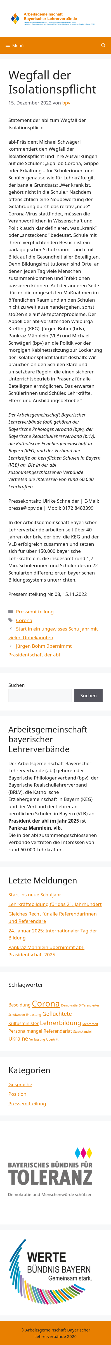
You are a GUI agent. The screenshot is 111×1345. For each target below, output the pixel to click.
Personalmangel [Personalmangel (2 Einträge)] (25, 1031)
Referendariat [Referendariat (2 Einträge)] (58, 1031)
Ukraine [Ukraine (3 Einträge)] (18, 1038)
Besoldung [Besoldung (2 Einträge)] (19, 1005)
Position (17, 1094)
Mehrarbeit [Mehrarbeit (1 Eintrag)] (90, 1024)
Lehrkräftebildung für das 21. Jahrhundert (55, 904)
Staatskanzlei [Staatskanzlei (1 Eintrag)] (82, 1032)
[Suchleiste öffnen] (103, 45)
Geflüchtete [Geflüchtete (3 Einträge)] (57, 1013)
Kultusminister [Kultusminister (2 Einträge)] (23, 1023)
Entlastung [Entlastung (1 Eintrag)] (33, 1015)
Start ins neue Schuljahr (34, 894)
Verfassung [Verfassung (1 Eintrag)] (37, 1039)
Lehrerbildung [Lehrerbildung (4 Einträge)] (60, 1022)
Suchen (16, 685)
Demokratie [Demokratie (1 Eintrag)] (69, 1005)
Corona (24, 620)
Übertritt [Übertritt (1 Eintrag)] (52, 1039)
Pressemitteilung (35, 611)
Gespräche (20, 1084)
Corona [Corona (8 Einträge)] (46, 1003)
